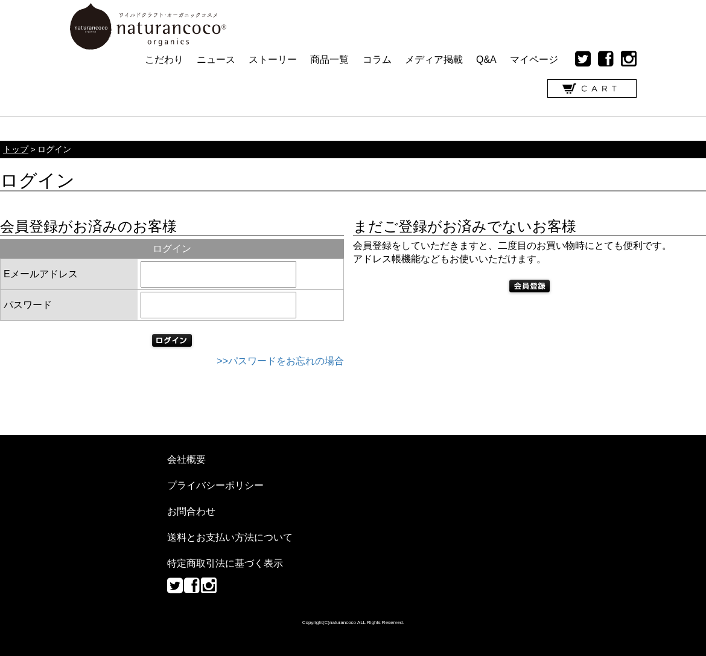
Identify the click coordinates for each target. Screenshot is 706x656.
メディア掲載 (434, 59)
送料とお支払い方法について (230, 537)
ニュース (216, 59)
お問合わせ (191, 511)
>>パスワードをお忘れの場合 (280, 361)
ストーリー (273, 59)
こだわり (164, 59)
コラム (377, 59)
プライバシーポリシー (215, 485)
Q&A (486, 59)
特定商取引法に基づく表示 (225, 563)
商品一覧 (329, 59)
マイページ (534, 59)
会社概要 (186, 459)
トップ (15, 149)
